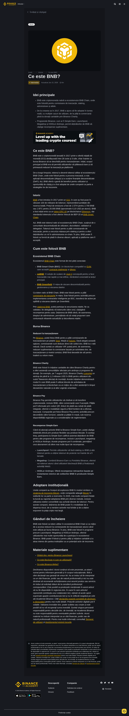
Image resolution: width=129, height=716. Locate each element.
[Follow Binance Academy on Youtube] (112, 682)
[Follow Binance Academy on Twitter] (105, 682)
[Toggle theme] (124, 4)
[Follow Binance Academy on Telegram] (109, 683)
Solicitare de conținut (74, 688)
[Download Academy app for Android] (34, 696)
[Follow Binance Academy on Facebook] (101, 683)
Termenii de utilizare (78, 663)
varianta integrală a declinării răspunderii (48, 655)
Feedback (70, 692)
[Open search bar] (114, 4)
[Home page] (9, 4)
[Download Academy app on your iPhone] (21, 696)
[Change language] (119, 4)
